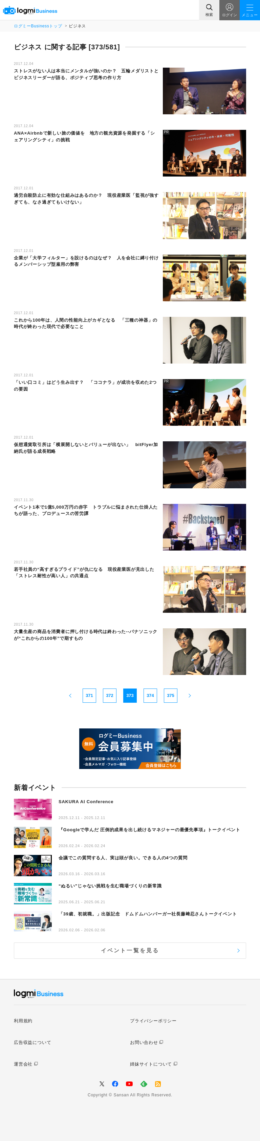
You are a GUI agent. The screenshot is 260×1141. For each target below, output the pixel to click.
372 (109, 695)
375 (170, 695)
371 (89, 695)
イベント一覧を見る (130, 950)
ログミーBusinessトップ (38, 26)
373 (130, 695)
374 (150, 695)
